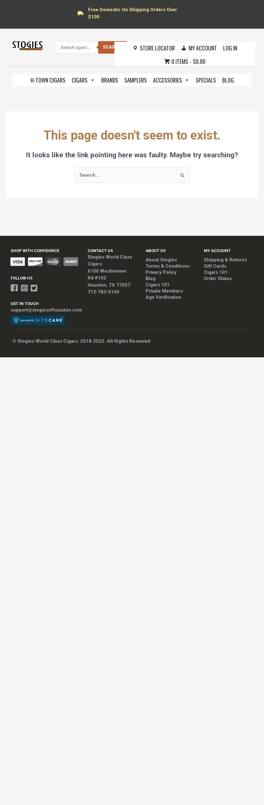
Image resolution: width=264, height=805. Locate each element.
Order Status (218, 278)
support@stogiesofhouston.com (46, 310)
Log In (230, 48)
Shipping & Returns (225, 260)
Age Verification (163, 297)
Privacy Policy (161, 272)
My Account (203, 48)
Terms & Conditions (168, 266)
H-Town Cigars (48, 80)
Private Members (164, 291)
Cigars (83, 80)
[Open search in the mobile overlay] (91, 47)
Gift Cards (215, 266)
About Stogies (161, 260)
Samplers (135, 80)
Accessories (171, 80)
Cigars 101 (158, 285)
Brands (109, 80)
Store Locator (157, 48)
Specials (206, 80)
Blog (228, 80)
